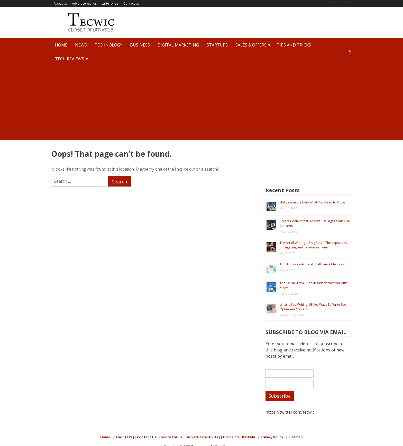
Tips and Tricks (294, 45)
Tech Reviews (69, 59)
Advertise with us (84, 3)
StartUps (217, 45)
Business (140, 45)
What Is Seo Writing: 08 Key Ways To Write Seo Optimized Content (319, 278)
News (81, 45)
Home (61, 45)
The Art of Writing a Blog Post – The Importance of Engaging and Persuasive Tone (317, 211)
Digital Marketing (178, 45)
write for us (110, 3)
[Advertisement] (201, 104)
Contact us (131, 3)
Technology (108, 45)
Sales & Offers (251, 45)
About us (60, 3)
